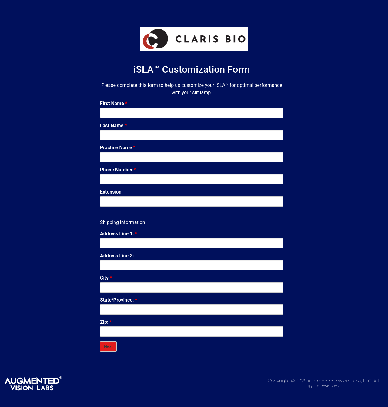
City (106, 278)
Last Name (113, 125)
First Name (113, 103)
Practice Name (117, 147)
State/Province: (118, 300)
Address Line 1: (118, 233)
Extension (111, 192)
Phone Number (118, 169)
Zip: (106, 322)
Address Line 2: (117, 255)
